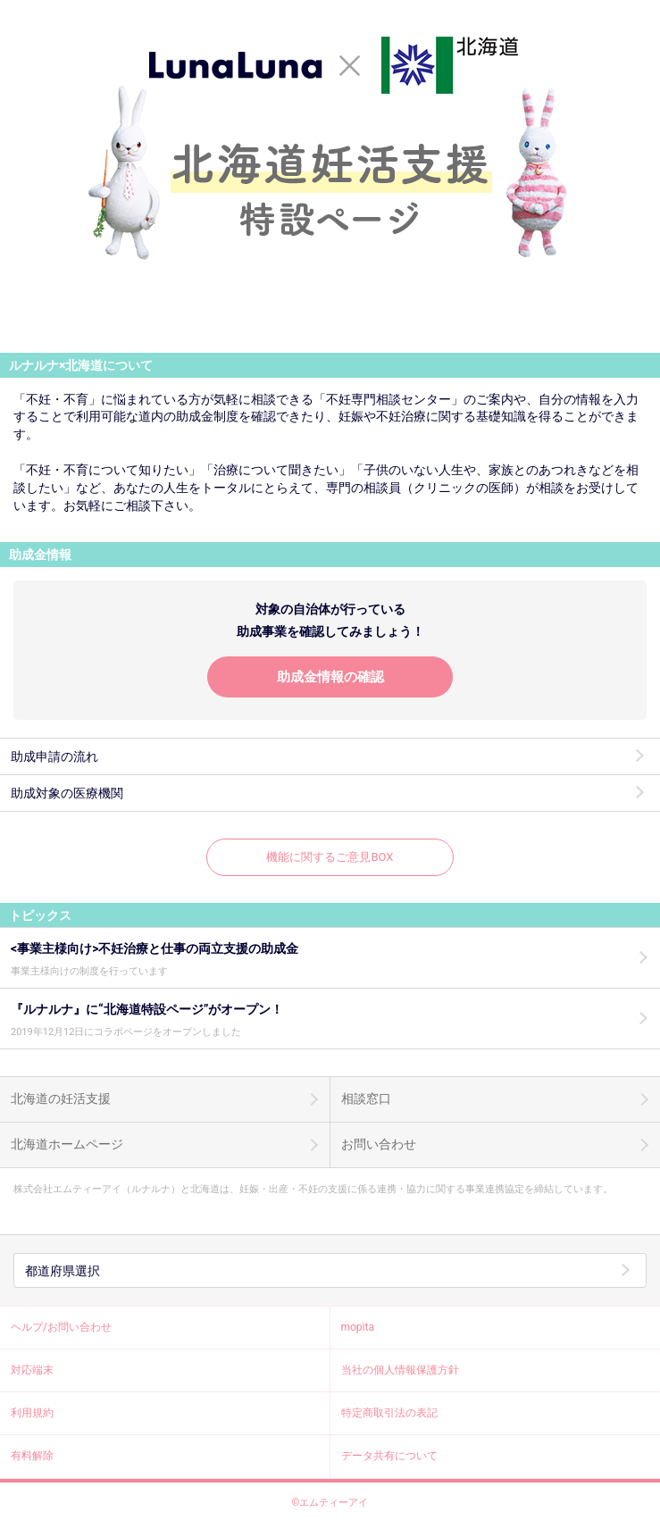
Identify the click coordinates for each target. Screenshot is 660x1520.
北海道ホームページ (67, 1144)
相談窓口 (366, 1098)
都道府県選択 (62, 1271)
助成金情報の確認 (330, 677)
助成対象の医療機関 (67, 793)
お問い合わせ (378, 1144)
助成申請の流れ (54, 756)
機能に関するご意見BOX (329, 857)
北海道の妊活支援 (61, 1098)
